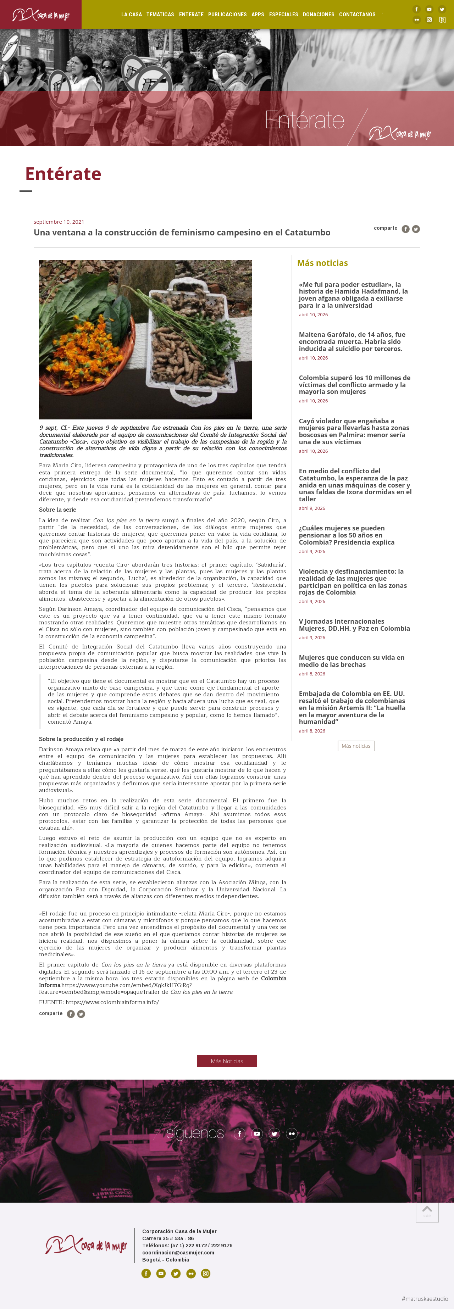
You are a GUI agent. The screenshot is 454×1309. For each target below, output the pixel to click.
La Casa (125, 14)
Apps (251, 14)
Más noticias (356, 745)
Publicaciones (220, 14)
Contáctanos (350, 14)
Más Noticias (227, 1061)
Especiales (276, 14)
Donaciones (312, 14)
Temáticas (153, 14)
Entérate (184, 14)
